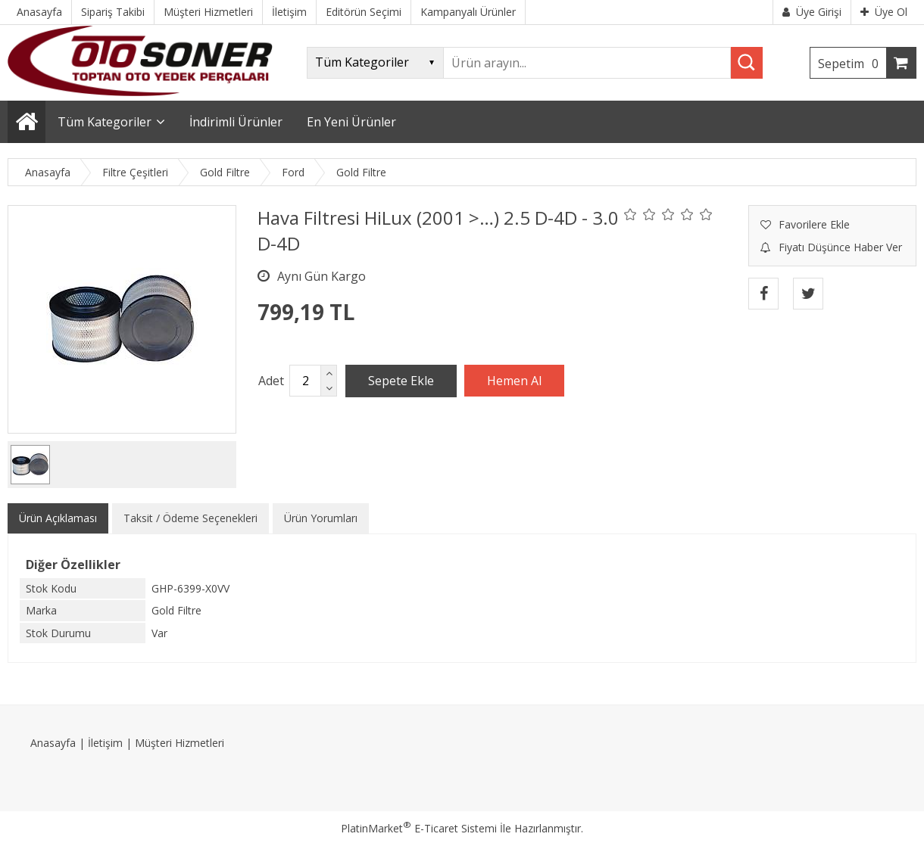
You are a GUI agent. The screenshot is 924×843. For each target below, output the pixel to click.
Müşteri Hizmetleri (179, 743)
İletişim (105, 743)
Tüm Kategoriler (104, 122)
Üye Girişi (811, 12)
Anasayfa (53, 743)
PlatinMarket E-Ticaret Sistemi (419, 828)
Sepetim (852, 63)
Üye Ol (883, 12)
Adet (271, 380)
